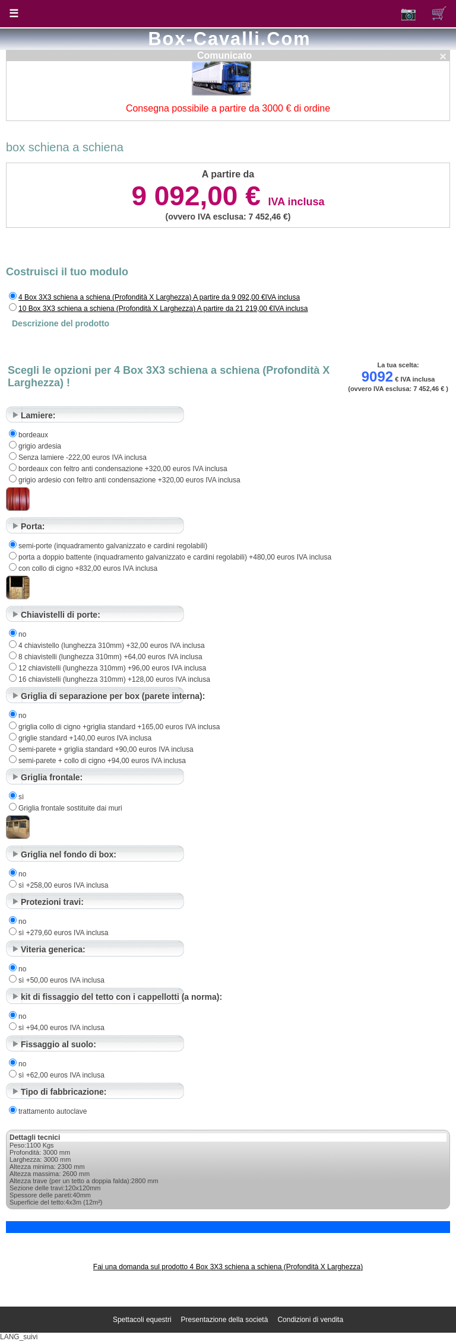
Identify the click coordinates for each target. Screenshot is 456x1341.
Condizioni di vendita (310, 1319)
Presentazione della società (224, 1319)
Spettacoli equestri (142, 1319)
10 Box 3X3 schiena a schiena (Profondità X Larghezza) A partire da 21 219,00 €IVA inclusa (163, 308)
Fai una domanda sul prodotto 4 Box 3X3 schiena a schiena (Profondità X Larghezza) (228, 1267)
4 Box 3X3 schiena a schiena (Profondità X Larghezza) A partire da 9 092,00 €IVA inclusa (159, 297)
